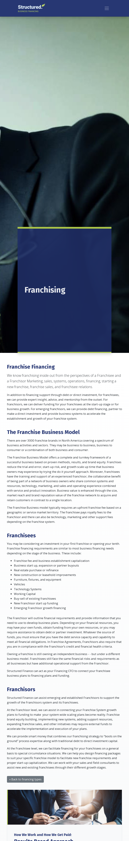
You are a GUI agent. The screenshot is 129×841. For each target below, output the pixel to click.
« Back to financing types (25, 779)
